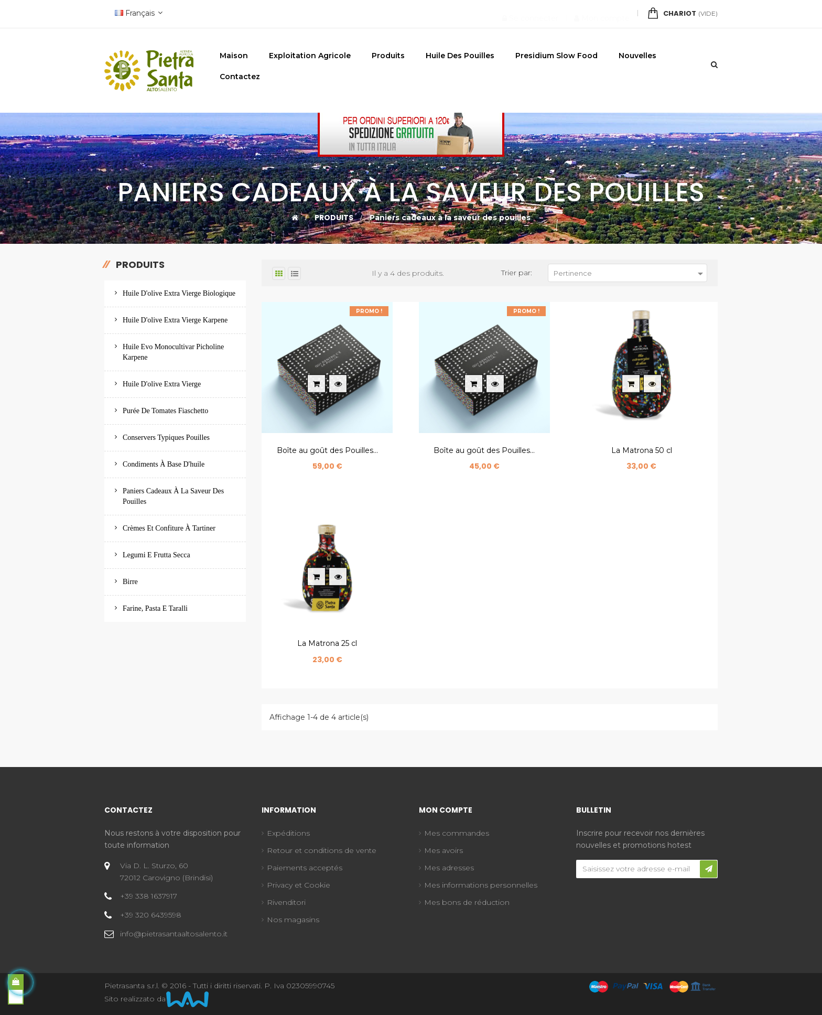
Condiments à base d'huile (163, 464)
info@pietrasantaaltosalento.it (174, 933)
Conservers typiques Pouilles (166, 437)
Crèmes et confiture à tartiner (169, 528)
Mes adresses (449, 867)
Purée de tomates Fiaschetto (165, 411)
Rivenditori (286, 902)
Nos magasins (293, 919)
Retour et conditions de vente (321, 850)
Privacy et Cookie (298, 885)
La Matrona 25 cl (327, 643)
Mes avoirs (443, 850)
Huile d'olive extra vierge (162, 384)
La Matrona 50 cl (641, 450)
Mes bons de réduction (467, 902)
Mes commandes (456, 833)
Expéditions (288, 833)
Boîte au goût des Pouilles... (327, 450)
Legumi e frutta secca (156, 555)
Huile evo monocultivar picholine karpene (173, 352)
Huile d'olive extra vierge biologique (179, 293)
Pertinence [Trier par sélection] (630, 273)
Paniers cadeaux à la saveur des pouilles (173, 496)
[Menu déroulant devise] (137, 14)
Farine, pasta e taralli (155, 608)
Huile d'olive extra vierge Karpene (175, 320)
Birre (130, 582)
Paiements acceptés (304, 867)
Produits (140, 264)
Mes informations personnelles (480, 885)
